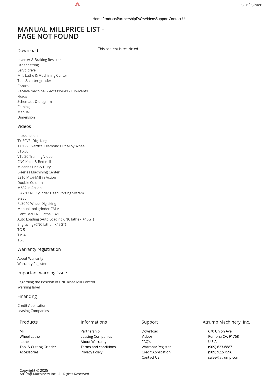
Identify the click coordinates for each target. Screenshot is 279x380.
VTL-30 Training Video (35, 156)
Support (162, 18)
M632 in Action (29, 187)
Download (150, 331)
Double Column (30, 182)
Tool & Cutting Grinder (38, 346)
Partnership (126, 18)
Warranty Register (32, 263)
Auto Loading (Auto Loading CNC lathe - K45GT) (55, 219)
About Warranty (30, 258)
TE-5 (20, 240)
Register (255, 4)
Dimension (26, 117)
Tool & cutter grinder (34, 80)
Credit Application (31, 305)
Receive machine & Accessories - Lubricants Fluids (52, 94)
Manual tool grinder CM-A (38, 208)
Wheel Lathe (30, 336)
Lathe (24, 341)
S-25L (21, 198)
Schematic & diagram (34, 101)
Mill (23, 331)
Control (23, 85)
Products (109, 18)
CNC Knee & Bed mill (34, 161)
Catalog (23, 106)
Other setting (28, 65)
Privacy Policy (91, 352)
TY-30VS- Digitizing (32, 140)
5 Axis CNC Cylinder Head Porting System (50, 193)
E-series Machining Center (38, 172)
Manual (23, 112)
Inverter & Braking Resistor (39, 59)
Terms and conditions (98, 346)
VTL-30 (22, 151)
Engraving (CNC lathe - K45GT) (41, 224)
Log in (243, 4)
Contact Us (177, 18)
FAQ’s (140, 18)
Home (97, 18)
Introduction (27, 135)
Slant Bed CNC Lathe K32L (38, 214)
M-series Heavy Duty (34, 167)
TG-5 (21, 229)
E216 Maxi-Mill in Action (36, 177)
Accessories (29, 352)
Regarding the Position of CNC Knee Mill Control (56, 282)
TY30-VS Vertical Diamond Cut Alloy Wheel (51, 146)
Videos (150, 18)
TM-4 (21, 234)
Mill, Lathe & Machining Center (42, 75)
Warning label (28, 287)
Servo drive (26, 70)
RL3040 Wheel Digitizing (36, 203)
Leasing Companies (33, 310)
